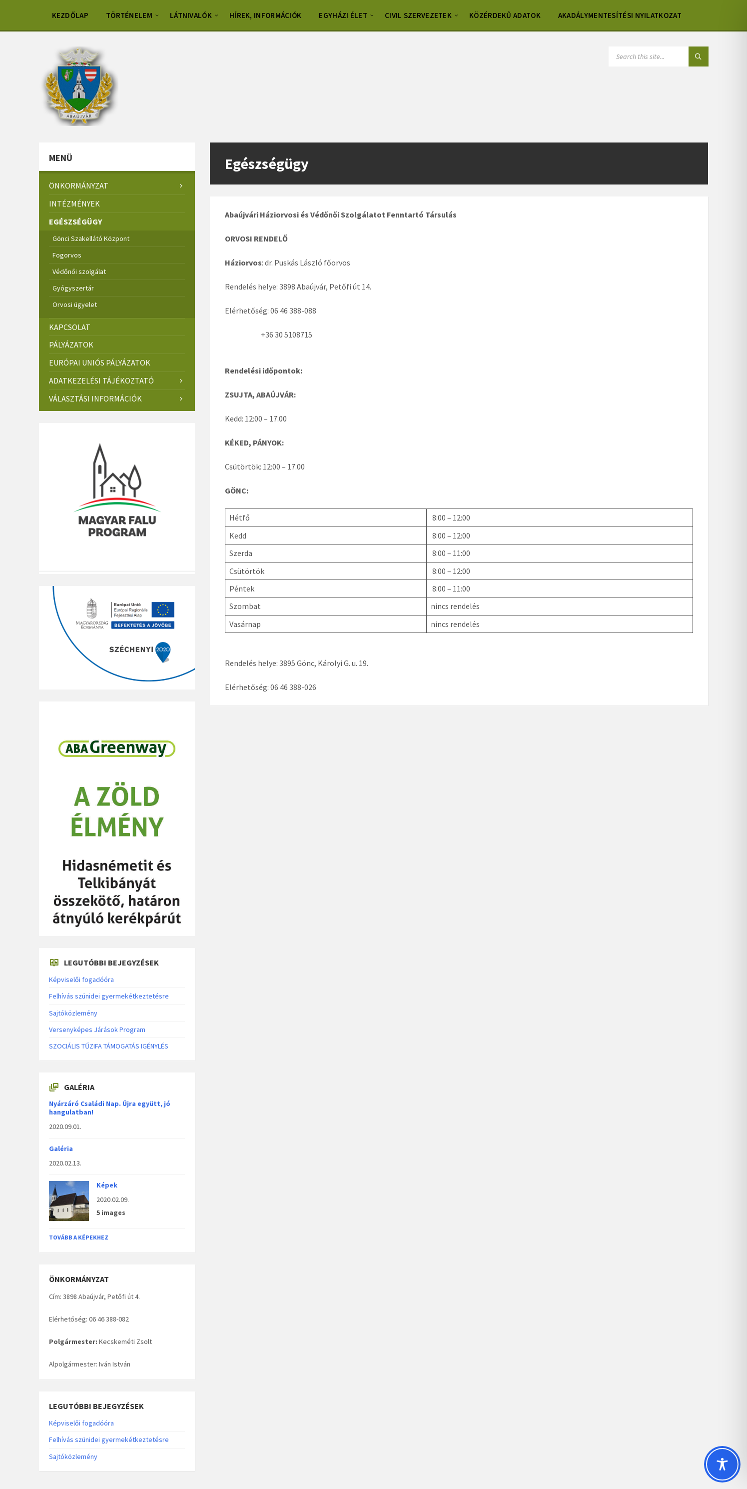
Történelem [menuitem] (129, 15)
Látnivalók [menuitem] (191, 15)
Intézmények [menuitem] (74, 203)
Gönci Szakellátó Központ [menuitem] (90, 238)
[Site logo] (78, 123)
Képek (106, 1185)
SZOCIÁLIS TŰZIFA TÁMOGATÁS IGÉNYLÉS (108, 1046)
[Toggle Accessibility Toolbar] (722, 1464)
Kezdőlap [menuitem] (70, 15)
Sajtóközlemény (73, 1013)
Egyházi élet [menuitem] (343, 15)
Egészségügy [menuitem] (75, 221)
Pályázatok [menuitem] (71, 345)
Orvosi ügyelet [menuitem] (74, 304)
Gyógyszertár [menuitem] (73, 288)
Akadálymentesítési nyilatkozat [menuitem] (620, 15)
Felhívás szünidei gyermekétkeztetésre (109, 996)
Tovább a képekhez (78, 1237)
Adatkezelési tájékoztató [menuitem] (101, 381)
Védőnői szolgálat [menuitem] (79, 271)
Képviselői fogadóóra (81, 979)
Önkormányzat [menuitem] (78, 185)
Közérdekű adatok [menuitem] (505, 15)
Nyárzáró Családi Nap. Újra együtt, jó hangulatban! (109, 1107)
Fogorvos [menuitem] (66, 255)
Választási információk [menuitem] (95, 399)
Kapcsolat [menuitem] (69, 327)
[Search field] (659, 56)
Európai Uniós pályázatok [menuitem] (99, 363)
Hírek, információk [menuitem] (265, 15)
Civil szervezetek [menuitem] (418, 15)
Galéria (61, 1148)
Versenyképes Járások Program (97, 1029)
